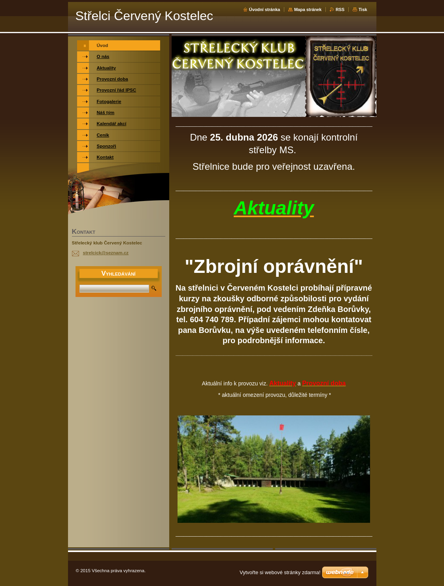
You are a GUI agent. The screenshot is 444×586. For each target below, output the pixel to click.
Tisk (363, 9)
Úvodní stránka (264, 9)
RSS (340, 9)
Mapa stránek (308, 9)
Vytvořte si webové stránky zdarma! (280, 572)
